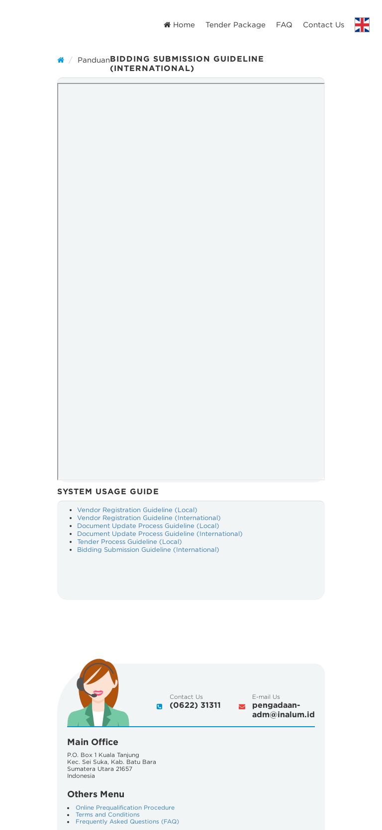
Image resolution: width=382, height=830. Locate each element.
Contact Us (323, 24)
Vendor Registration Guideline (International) (149, 518)
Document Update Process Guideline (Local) (148, 525)
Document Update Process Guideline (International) (160, 533)
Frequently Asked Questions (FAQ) (127, 821)
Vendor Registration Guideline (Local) (137, 510)
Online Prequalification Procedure (125, 807)
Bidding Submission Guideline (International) (148, 549)
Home (179, 24)
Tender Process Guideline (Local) (129, 541)
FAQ (284, 24)
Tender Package (235, 24)
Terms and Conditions (108, 814)
